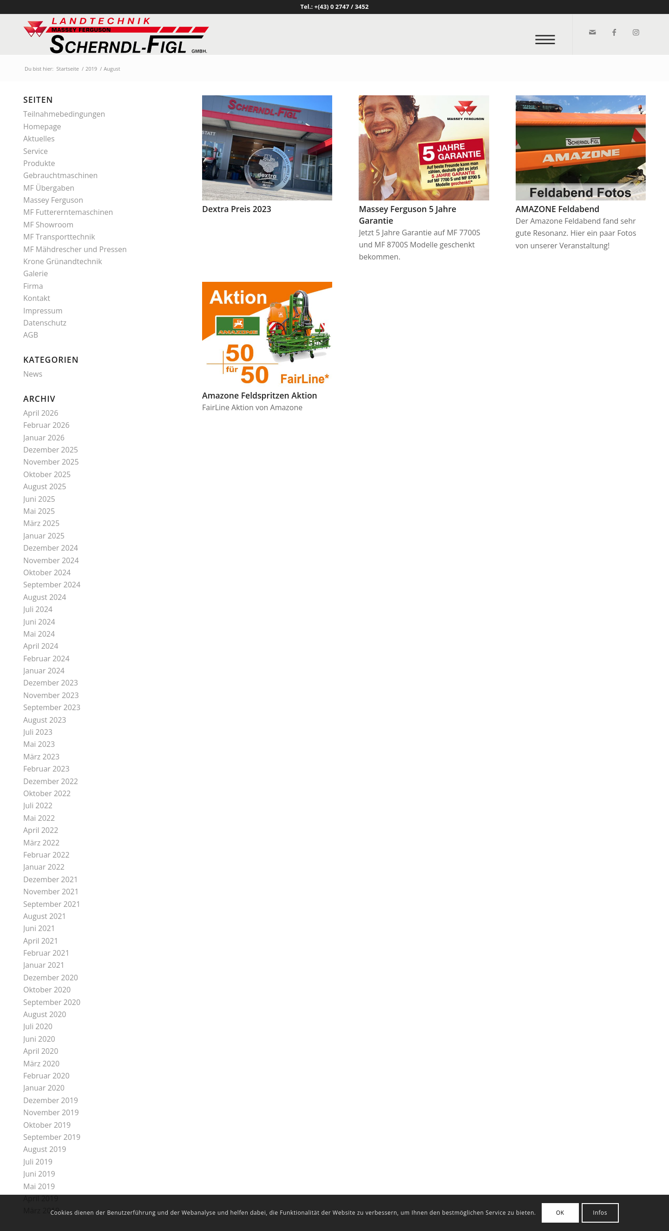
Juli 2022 (37, 805)
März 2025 (41, 523)
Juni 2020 (39, 1039)
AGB (30, 335)
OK (560, 1213)
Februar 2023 (46, 769)
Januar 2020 (44, 1088)
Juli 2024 (37, 609)
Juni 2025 (39, 499)
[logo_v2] (116, 34)
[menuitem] (548, 34)
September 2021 (51, 904)
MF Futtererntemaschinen (68, 212)
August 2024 (44, 597)
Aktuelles (39, 138)
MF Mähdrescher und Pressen (75, 249)
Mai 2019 (39, 1186)
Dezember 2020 (50, 977)
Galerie (35, 273)
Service (35, 151)
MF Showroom (48, 225)
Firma (33, 286)
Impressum (42, 311)
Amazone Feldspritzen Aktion (259, 395)
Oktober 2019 (47, 1125)
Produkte (39, 163)
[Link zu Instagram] (635, 32)
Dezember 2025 (50, 450)
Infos (600, 1213)
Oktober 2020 (47, 990)
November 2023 (51, 695)
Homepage (42, 126)
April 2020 (40, 1051)
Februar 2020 (46, 1076)
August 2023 (44, 720)
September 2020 (51, 1002)
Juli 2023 (37, 732)
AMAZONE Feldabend (557, 208)
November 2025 (51, 462)
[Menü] (548, 34)
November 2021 (51, 891)
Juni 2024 (39, 622)
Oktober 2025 (47, 474)
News (32, 374)
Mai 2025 (39, 511)
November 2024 (51, 560)
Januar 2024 (44, 670)
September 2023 (51, 707)
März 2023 (41, 757)
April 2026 (40, 413)
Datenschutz (44, 323)
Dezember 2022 (50, 781)
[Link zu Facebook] (613, 32)
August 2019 (44, 1149)
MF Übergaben (48, 188)
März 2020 (41, 1063)
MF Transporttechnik (59, 237)
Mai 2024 (39, 634)
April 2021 (40, 941)
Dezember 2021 (50, 879)
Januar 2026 (44, 438)
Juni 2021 (39, 928)
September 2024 (51, 584)
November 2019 (51, 1112)
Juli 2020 (37, 1026)
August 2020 (44, 1014)
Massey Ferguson (53, 200)
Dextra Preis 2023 (236, 208)
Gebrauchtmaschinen (60, 175)
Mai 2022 (39, 818)
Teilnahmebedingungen (64, 114)
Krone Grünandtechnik (62, 261)
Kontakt (36, 298)
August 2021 (44, 916)
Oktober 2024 (47, 572)
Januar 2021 (44, 965)
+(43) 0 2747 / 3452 (342, 6)
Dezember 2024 (50, 548)
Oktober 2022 (47, 793)
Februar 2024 (46, 658)
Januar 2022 (44, 867)
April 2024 (40, 646)
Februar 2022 (46, 855)
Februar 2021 (46, 953)
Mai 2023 (39, 744)
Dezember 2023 (50, 683)
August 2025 (44, 486)
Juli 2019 (37, 1162)
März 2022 (41, 843)
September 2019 (51, 1137)
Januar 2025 (44, 536)
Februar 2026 (46, 425)
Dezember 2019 (50, 1100)
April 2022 (40, 830)
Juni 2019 (39, 1174)
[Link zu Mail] (591, 32)
